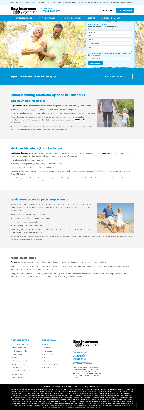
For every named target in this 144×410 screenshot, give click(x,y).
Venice (75, 378)
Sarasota (91, 371)
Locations (30, 3)
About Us (19, 3)
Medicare (76, 367)
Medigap (15, 358)
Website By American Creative (91, 387)
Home (11, 3)
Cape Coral (77, 371)
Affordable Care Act (19, 361)
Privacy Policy (48, 368)
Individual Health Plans (20, 351)
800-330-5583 (74, 2)
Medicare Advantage (20, 153)
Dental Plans (16, 368)
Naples (84, 371)
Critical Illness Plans (19, 377)
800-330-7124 (51, 2)
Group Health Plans (19, 348)
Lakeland (87, 375)
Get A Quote (48, 354)
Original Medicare (19, 105)
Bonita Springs (93, 369)
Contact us (105, 10)
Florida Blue (105, 153)
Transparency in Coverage (53, 364)
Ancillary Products (18, 364)
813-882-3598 (123, 2)
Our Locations (48, 351)
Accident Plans (17, 374)
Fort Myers (98, 373)
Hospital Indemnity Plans (21, 371)
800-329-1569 (99, 2)
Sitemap (46, 361)
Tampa (94, 375)
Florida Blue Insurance (20, 344)
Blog (45, 358)
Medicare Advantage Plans (22, 354)
